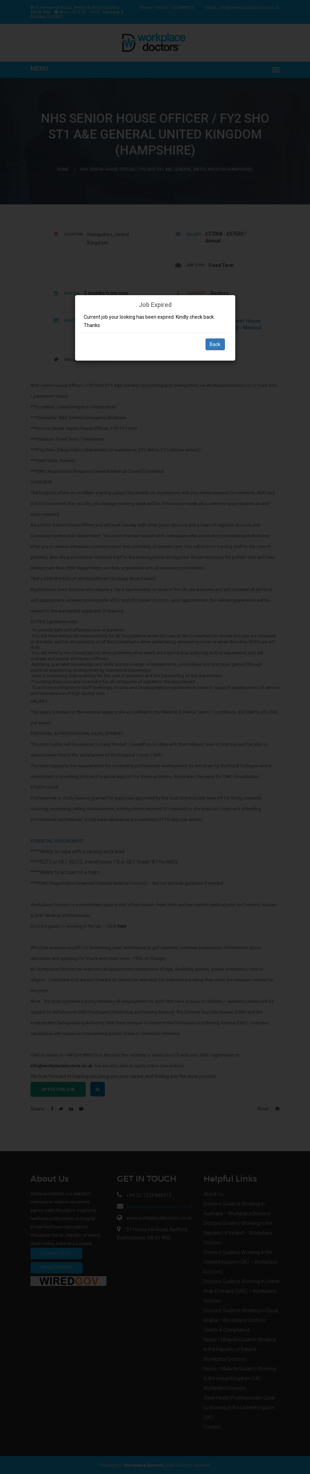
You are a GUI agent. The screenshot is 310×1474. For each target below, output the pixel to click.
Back (215, 344)
